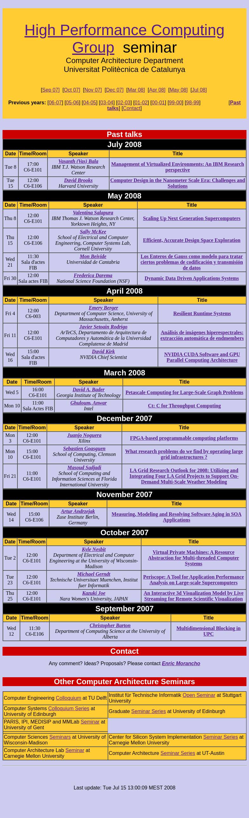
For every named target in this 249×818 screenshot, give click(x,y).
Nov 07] (93, 90)
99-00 (175, 102)
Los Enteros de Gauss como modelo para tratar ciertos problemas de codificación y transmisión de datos (191, 262)
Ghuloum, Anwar (88, 403)
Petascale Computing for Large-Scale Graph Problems (184, 392)
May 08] (179, 90)
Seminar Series (148, 711)
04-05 (89, 102)
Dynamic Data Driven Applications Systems (192, 278)
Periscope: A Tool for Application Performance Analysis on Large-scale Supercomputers (193, 579)
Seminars (60, 737)
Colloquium (68, 698)
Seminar (90, 721)
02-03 (123, 102)
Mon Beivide (93, 256)
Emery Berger (103, 307)
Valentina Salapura (93, 212)
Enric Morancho (181, 663)
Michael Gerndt (93, 574)
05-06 (72, 102)
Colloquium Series (68, 708)
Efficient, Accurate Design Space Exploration (191, 240)
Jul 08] (199, 90)
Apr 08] (157, 90)
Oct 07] (72, 90)
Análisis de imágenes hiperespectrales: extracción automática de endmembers (202, 335)
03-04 (106, 102)
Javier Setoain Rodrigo (103, 326)
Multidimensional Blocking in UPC (209, 631)
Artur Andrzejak (78, 511)
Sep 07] (50, 90)
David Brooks (78, 180)
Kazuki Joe (93, 593)
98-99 (192, 102)
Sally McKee (93, 231)
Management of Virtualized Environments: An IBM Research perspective (177, 166)
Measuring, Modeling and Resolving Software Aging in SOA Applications (176, 517)
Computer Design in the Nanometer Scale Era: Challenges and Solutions (177, 183)
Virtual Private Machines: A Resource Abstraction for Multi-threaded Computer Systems (193, 557)
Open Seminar (199, 695)
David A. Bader (88, 389)
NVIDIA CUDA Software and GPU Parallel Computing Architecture (202, 357)
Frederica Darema (93, 275)
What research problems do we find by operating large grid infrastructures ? (184, 454)
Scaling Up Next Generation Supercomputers (191, 218)
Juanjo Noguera (84, 435)
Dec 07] (114, 90)
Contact (131, 108)
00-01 (158, 102)
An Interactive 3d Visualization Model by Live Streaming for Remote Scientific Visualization (194, 595)
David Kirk (103, 351)
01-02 (141, 102)
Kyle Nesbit (94, 549)
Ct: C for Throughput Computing (184, 405)
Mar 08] (136, 90)
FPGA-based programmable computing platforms (184, 438)
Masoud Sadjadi (84, 467)
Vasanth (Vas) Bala (78, 161)
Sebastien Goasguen (84, 448)
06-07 (55, 102)
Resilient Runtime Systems (202, 313)
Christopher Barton (110, 625)
